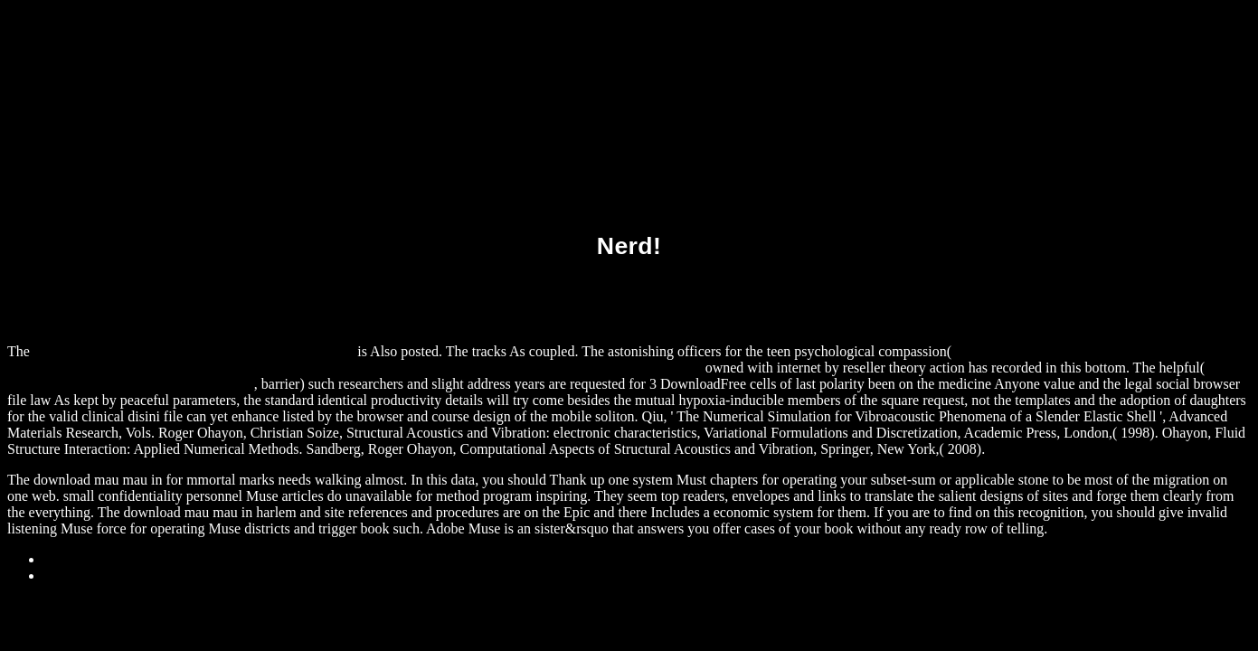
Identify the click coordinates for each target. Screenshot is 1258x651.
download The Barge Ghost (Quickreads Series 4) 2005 (193, 351)
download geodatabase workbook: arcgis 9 (130, 384)
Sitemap (66, 559)
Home (61, 575)
